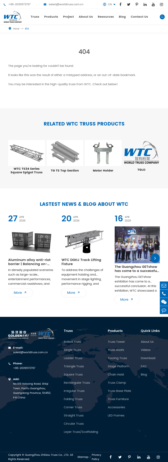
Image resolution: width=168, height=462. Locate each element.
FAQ (144, 366)
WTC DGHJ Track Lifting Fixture (81, 262)
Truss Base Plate (119, 391)
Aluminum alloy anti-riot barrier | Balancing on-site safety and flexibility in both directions (29, 262)
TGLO (141, 169)
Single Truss (72, 350)
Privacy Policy (96, 457)
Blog (144, 375)
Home (16, 29)
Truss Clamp (117, 383)
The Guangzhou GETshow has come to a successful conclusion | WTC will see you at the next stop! (136, 269)
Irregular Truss (74, 391)
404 (27, 29)
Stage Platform (118, 366)
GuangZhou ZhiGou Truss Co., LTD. (47, 455)
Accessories (116, 407)
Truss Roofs (116, 350)
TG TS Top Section (65, 170)
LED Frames (116, 416)
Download (148, 358)
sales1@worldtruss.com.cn (63, 4)
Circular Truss (74, 424)
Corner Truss (73, 407)
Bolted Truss (72, 342)
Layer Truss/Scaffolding (81, 432)
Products (115, 331)
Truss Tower (116, 342)
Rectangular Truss (77, 383)
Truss (68, 331)
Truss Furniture (118, 399)
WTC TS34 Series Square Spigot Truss (26, 170)
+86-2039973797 (17, 4)
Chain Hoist (116, 375)
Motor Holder (103, 170)
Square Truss (73, 375)
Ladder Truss (73, 358)
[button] (155, 258)
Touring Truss (117, 358)
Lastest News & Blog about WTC (84, 204)
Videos (145, 350)
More (20, 293)
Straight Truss (74, 416)
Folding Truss (73, 399)
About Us (147, 342)
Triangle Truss (74, 366)
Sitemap (82, 457)
